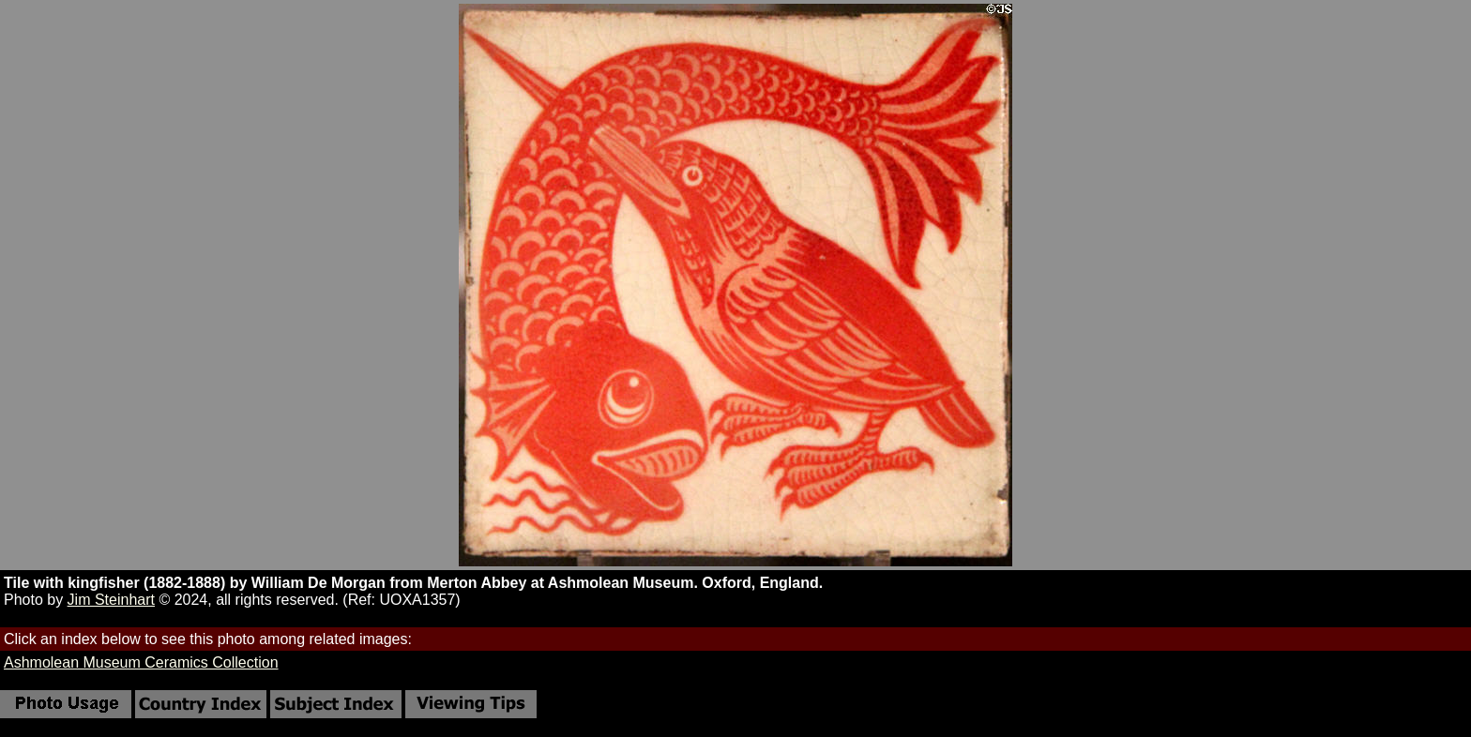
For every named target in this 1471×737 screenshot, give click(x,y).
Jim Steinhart (111, 600)
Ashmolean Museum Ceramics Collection (141, 662)
